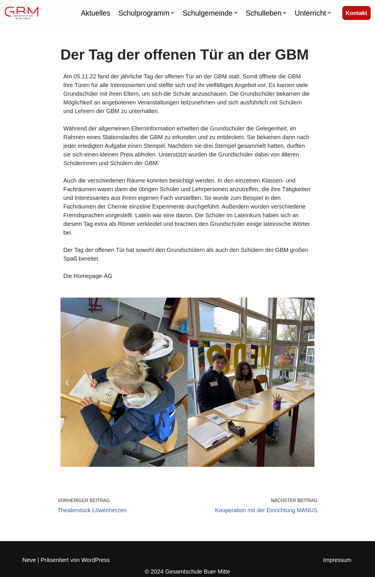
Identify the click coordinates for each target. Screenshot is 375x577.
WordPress (95, 560)
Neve (29, 560)
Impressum (337, 560)
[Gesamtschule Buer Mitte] (21, 13)
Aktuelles (95, 13)
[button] (173, 13)
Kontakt (356, 13)
